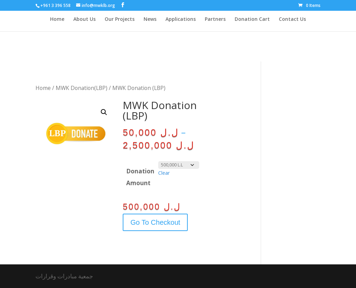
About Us (84, 19)
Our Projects (120, 19)
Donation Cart (252, 19)
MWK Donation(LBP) (81, 88)
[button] (104, 112)
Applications (180, 19)
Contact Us (292, 19)
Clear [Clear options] (164, 173)
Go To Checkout (155, 222)
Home (57, 19)
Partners (215, 19)
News (150, 19)
